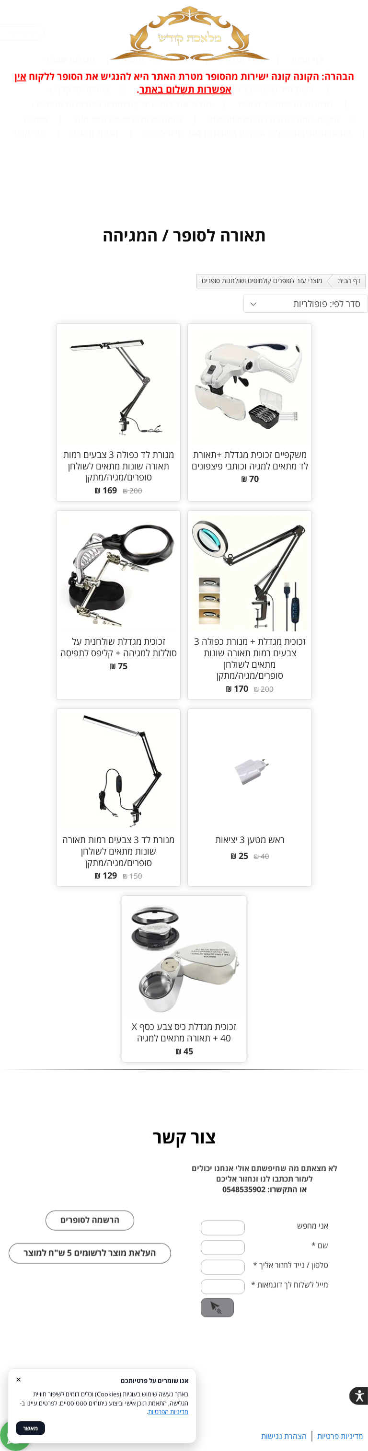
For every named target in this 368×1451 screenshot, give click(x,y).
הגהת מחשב (94, 200)
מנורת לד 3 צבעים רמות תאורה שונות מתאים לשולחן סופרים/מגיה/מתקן (118, 851)
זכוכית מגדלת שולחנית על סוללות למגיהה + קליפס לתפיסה (118, 647)
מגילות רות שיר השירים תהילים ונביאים (241, 141)
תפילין (182, 126)
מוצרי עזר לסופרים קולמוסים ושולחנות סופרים (124, 171)
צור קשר (29, 200)
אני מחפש (312, 1249)
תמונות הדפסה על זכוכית (285, 171)
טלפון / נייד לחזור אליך (290, 1288)
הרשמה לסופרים (90, 1243)
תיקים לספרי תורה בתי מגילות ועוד (274, 186)
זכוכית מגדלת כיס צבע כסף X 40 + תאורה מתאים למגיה (184, 1032)
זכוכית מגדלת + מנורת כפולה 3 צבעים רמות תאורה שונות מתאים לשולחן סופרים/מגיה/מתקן (250, 658)
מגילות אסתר (70, 126)
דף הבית (307, 126)
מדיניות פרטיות (340, 1436)
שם (319, 1268)
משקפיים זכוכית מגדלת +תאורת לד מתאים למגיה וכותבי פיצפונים (250, 460)
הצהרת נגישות (284, 1436)
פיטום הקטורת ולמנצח (98, 141)
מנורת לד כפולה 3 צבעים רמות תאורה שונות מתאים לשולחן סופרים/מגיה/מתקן (118, 466)
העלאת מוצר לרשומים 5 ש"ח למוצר (90, 1276)
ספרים (35, 186)
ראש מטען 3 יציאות (250, 840)
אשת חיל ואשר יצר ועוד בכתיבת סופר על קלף (228, 156)
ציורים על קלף (82, 156)
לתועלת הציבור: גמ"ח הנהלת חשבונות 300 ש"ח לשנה (247, 200)
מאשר (30, 1428)
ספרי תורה (245, 126)
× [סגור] (18, 1378)
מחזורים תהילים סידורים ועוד (127, 186)
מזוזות (132, 126)
